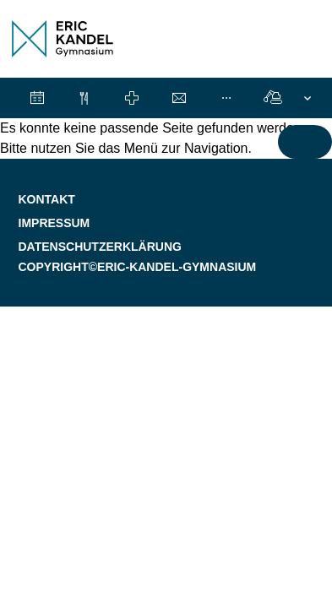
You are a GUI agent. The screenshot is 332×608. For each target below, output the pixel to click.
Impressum (54, 223)
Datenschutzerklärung (100, 246)
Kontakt (47, 199)
